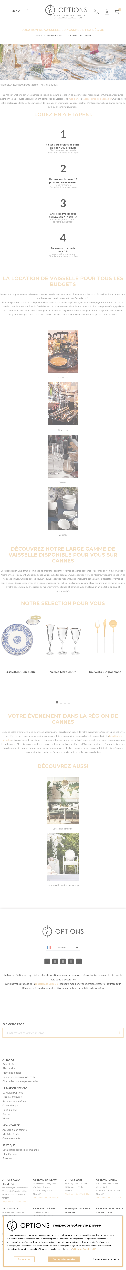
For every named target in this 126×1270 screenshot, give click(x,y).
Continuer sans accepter (106, 1259)
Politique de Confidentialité (84, 1249)
